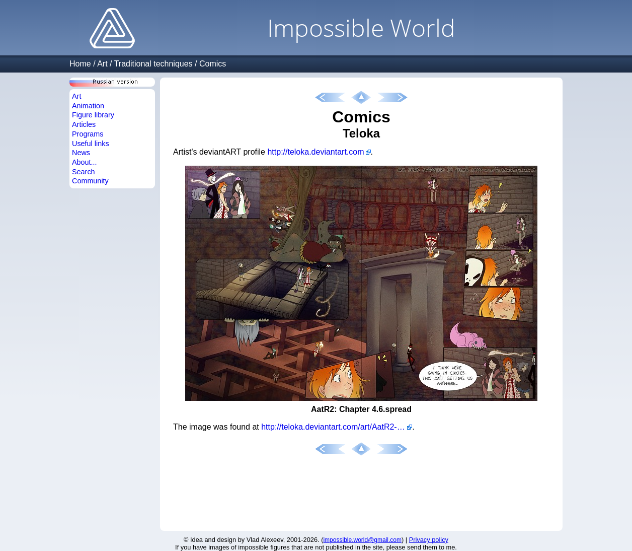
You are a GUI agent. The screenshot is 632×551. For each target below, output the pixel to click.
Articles (84, 124)
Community (90, 181)
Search (83, 172)
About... (84, 162)
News (81, 153)
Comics (212, 63)
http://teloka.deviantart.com (315, 152)
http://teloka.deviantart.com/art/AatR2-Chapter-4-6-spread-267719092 (336, 427)
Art (102, 63)
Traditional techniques (153, 63)
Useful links (90, 144)
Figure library (93, 115)
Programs (87, 134)
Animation (88, 106)
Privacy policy (428, 539)
